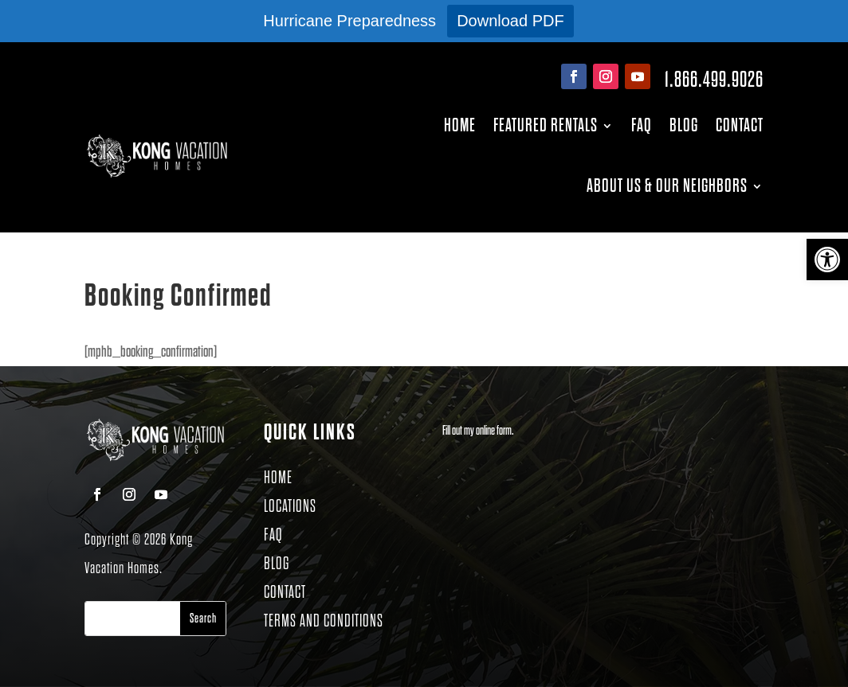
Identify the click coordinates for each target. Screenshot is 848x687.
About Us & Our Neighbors (667, 185)
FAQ (641, 125)
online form (494, 431)
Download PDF (510, 20)
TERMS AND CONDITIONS (323, 621)
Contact (740, 125)
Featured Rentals (545, 125)
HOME (278, 478)
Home (460, 125)
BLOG (276, 564)
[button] (827, 259)
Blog (683, 125)
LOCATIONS (290, 506)
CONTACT (285, 592)
